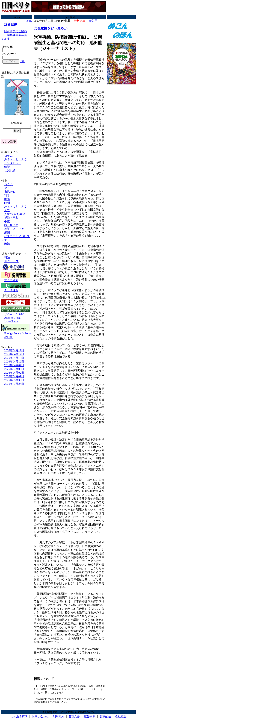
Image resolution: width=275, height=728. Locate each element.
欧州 (7, 202)
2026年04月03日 (14, 368)
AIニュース (11, 261)
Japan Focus (11, 321)
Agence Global (12, 317)
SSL (22, 61)
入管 (7, 210)
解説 (7, 166)
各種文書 (74, 717)
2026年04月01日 (14, 376)
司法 (7, 257)
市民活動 (10, 191)
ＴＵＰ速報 (11, 290)
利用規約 (58, 717)
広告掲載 (89, 717)
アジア (8, 188)
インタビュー (12, 163)
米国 (7, 232)
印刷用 (93, 20)
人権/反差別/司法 (15, 214)
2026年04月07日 (14, 365)
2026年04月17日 (14, 354)
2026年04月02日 (14, 372)
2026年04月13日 (14, 357)
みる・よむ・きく (15, 159)
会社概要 (120, 717)
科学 (7, 195)
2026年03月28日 (14, 383)
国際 (7, 199)
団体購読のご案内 (15, 31)
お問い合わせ (40, 717)
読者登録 (10, 24)
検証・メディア (14, 228)
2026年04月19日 (14, 350)
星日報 (8, 337)
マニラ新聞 (11, 280)
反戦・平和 (11, 217)
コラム (8, 155)
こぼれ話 (10, 170)
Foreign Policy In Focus (17, 333)
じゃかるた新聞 (14, 314)
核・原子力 (11, 225)
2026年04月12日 (14, 361)
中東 (7, 221)
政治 (7, 243)
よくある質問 (19, 717)
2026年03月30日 (14, 380)
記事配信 (105, 717)
